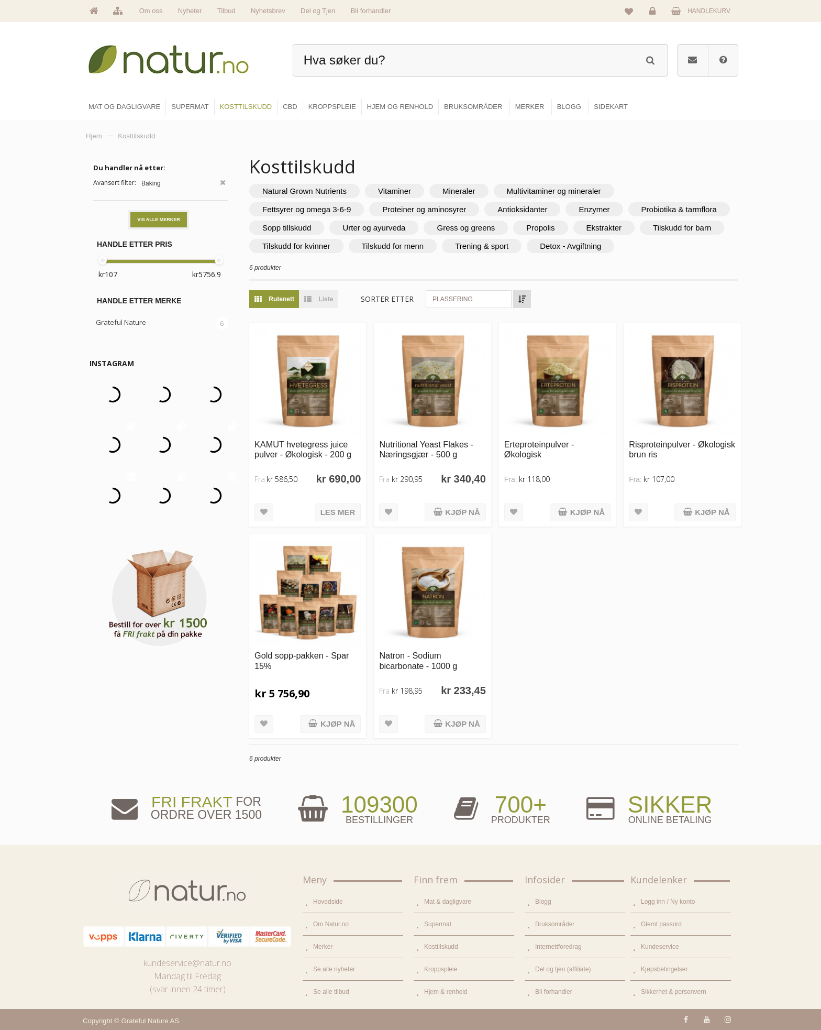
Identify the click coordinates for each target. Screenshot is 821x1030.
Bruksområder (554, 924)
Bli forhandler (371, 11)
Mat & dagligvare (447, 901)
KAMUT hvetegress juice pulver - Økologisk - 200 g (302, 449)
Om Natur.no (331, 924)
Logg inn (654, 13)
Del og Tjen (318, 11)
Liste (316, 299)
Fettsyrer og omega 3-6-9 (306, 209)
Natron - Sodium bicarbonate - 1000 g (418, 660)
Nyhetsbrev (268, 11)
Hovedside (328, 901)
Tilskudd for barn (682, 227)
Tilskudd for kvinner (296, 246)
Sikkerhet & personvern (673, 991)
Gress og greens (466, 227)
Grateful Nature (121, 322)
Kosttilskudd (441, 946)
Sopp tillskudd (286, 227)
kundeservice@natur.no (187, 963)
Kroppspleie (440, 969)
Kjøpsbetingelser (664, 969)
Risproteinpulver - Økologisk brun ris (682, 449)
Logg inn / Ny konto (668, 901)
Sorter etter (387, 299)
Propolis (540, 227)
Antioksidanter (522, 209)
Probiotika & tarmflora (679, 209)
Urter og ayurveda (373, 227)
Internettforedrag (558, 946)
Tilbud (226, 11)
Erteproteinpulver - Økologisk (539, 449)
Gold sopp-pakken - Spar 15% (301, 660)
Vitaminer (394, 191)
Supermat (437, 924)
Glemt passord (661, 924)
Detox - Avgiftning (570, 246)
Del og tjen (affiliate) (563, 969)
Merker (322, 946)
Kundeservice (660, 946)
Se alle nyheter (334, 969)
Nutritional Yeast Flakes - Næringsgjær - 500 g (426, 449)
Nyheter (190, 11)
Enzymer (594, 209)
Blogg (543, 901)
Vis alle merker (158, 219)
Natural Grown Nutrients (304, 191)
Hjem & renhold (446, 991)
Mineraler (458, 191)
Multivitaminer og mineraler (554, 191)
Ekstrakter (604, 227)
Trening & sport (481, 246)
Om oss (151, 11)
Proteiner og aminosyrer (424, 209)
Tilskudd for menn (393, 246)
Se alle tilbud (331, 991)
